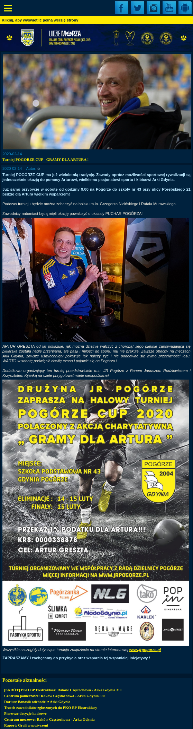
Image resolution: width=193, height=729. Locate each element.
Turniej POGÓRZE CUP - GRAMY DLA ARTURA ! (45, 159)
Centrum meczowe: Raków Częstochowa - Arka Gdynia (49, 719)
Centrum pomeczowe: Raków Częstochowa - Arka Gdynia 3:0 (54, 696)
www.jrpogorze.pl (145, 650)
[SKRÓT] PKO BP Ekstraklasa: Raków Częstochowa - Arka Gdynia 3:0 (62, 690)
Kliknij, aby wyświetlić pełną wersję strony (40, 20)
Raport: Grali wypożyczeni (26, 725)
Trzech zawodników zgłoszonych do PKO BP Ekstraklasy (50, 707)
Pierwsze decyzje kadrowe (25, 713)
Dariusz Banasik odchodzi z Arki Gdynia (37, 702)
